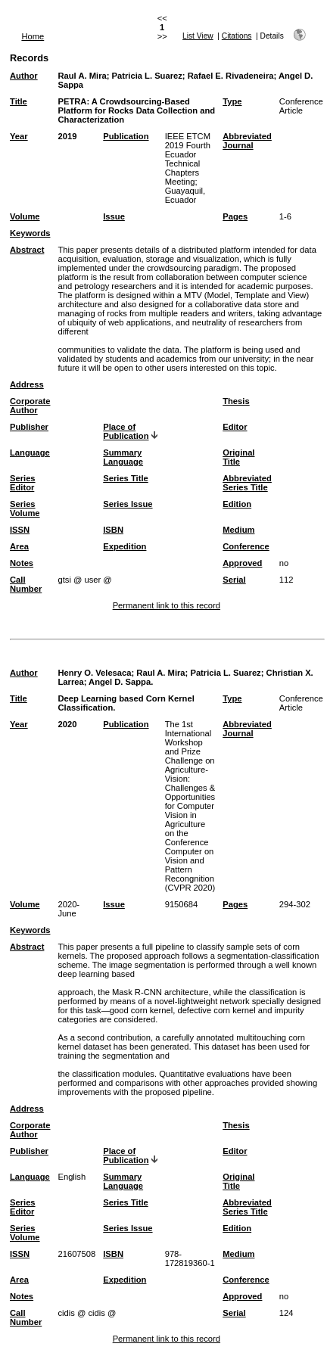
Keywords (30, 233)
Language (30, 452)
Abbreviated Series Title (247, 483)
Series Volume (25, 508)
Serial (234, 579)
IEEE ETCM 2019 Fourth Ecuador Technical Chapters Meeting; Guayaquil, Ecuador (187, 168)
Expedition (124, 546)
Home (32, 36)
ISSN (20, 529)
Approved (242, 563)
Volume (25, 216)
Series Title (125, 478)
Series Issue (127, 504)
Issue (114, 216)
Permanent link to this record (166, 605)
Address (27, 384)
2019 (67, 136)
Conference (246, 546)
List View (197, 36)
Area (19, 546)
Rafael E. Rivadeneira (231, 75)
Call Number (26, 584)
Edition (237, 504)
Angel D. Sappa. (121, 681)
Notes (21, 563)
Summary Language (123, 457)
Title (18, 101)
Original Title (238, 457)
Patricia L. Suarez (147, 75)
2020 (67, 724)
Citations (237, 36)
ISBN (113, 529)
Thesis (236, 401)
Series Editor (23, 483)
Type (232, 101)
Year (19, 136)
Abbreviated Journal (247, 141)
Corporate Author (30, 406)
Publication (125, 136)
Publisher (29, 426)
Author (24, 75)
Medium (238, 529)
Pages (235, 216)
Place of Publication (125, 431)
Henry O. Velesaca (94, 672)
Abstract (27, 249)
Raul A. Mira (82, 75)
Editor (235, 426)
